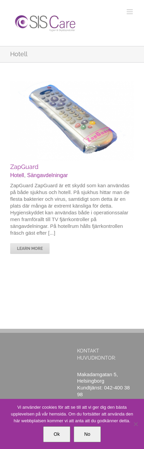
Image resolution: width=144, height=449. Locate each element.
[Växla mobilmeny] (130, 11)
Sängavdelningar (47, 175)
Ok (57, 434)
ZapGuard (24, 166)
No (87, 434)
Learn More (30, 248)
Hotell (17, 175)
